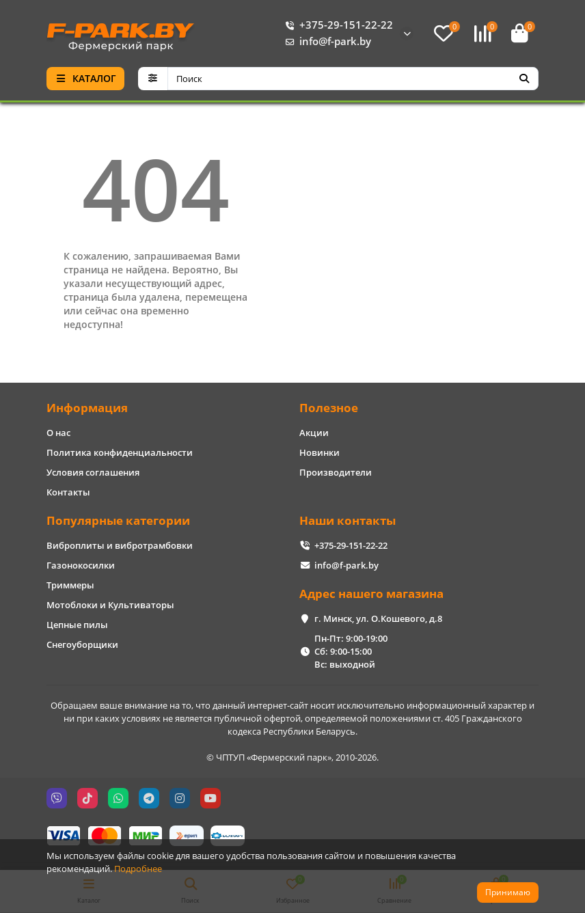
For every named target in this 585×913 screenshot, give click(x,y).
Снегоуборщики (82, 644)
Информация (87, 407)
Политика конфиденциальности (119, 452)
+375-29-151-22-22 (336, 25)
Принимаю (507, 892)
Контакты (68, 492)
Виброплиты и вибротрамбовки (119, 545)
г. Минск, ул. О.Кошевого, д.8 (378, 618)
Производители (335, 472)
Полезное (328, 407)
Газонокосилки (80, 565)
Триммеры (70, 585)
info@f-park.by (325, 41)
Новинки (319, 452)
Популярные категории (118, 520)
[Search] (353, 78)
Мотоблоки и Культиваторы (110, 605)
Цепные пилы (77, 624)
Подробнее (138, 868)
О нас (58, 432)
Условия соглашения (92, 472)
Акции (314, 432)
